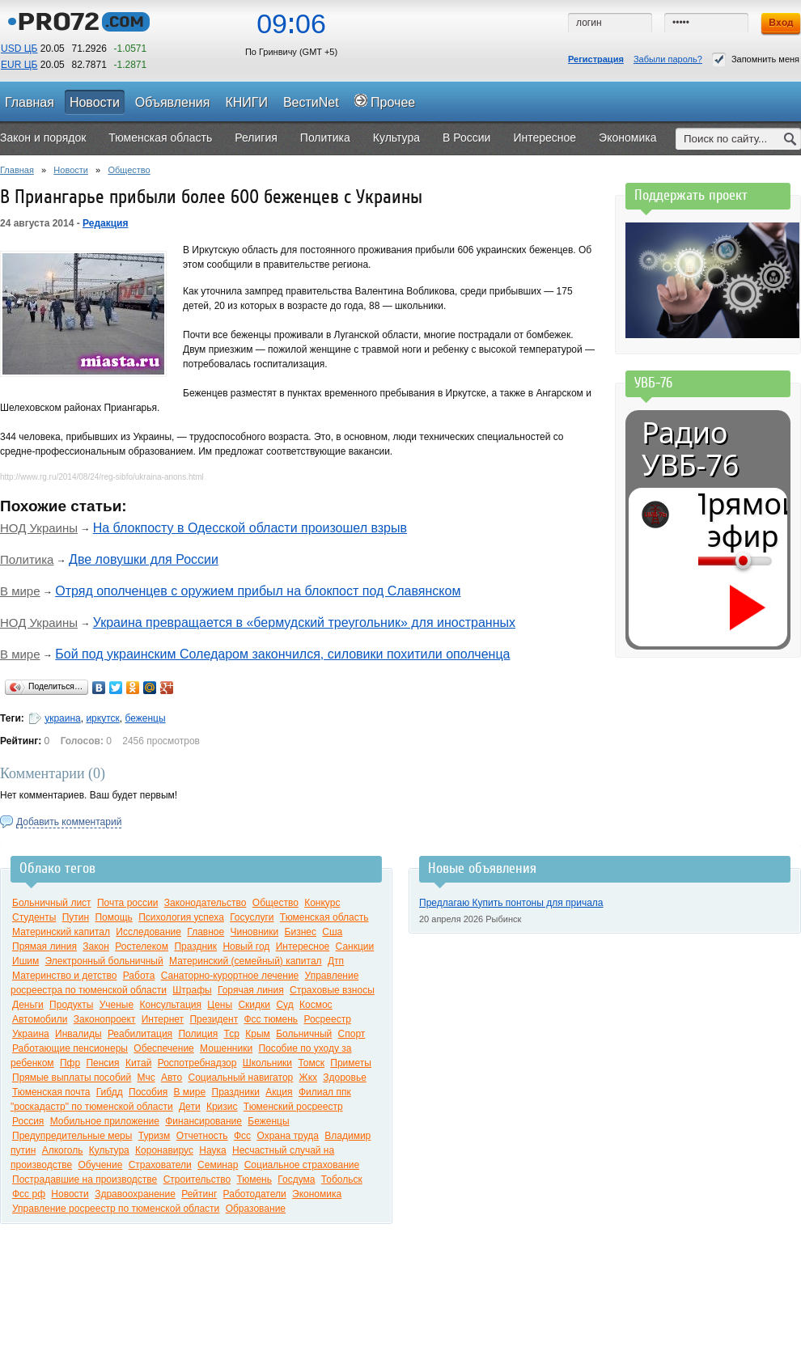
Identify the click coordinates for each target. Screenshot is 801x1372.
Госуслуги (251, 917)
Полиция (198, 1034)
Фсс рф (28, 1194)
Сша (332, 932)
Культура (109, 1150)
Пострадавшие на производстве (84, 1179)
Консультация (170, 1004)
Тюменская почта (51, 1092)
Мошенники (226, 1048)
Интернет (163, 1019)
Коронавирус (164, 1150)
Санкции (355, 946)
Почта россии (127, 902)
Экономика (316, 1194)
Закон (96, 946)
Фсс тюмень (271, 1019)
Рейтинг (199, 1194)
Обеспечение (163, 1048)
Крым (257, 1034)
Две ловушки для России (143, 559)
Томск (311, 1063)
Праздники (236, 1092)
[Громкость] (707, 561)
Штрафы (191, 990)
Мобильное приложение (104, 1121)
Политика (26, 559)
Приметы (350, 1063)
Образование (256, 1208)
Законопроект (105, 1019)
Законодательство (205, 902)
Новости (70, 170)
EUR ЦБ (19, 64)
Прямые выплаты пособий (71, 1077)
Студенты (34, 917)
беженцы (145, 718)
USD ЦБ (19, 48)
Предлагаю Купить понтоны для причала (511, 902)
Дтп (336, 961)
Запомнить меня (755, 59)
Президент (213, 1019)
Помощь (113, 917)
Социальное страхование (301, 1165)
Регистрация (596, 59)
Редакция (105, 223)
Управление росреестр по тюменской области (115, 1208)
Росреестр (326, 1019)
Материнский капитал (61, 932)
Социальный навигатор (240, 1077)
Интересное (303, 946)
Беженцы (268, 1121)
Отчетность (202, 1135)
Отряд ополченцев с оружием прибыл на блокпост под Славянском (257, 591)
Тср (231, 1034)
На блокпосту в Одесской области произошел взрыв (250, 528)
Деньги (28, 1004)
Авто (171, 1077)
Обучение (100, 1165)
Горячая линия (251, 990)
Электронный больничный (104, 961)
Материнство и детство (64, 975)
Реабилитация (140, 1034)
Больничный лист (51, 902)
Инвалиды (78, 1034)
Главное (205, 932)
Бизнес (300, 932)
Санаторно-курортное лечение (230, 975)
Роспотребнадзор (197, 1063)
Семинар (217, 1165)
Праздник (195, 946)
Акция (278, 1092)
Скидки (254, 1004)
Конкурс (322, 902)
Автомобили (39, 1019)
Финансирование (203, 1121)
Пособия (148, 1092)
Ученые (117, 1004)
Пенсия (102, 1063)
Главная (17, 170)
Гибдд (109, 1092)
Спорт (352, 1034)
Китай (138, 1063)
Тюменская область (324, 917)
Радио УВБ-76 (690, 449)
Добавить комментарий (68, 822)
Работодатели (254, 1194)
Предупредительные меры (72, 1135)
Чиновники (255, 932)
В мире (20, 591)
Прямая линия (44, 946)
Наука (212, 1150)
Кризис (222, 1106)
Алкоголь (62, 1150)
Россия (28, 1121)
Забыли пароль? (668, 59)
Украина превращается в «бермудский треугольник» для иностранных (304, 622)
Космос (316, 1004)
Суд (284, 1004)
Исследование (148, 932)
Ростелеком (141, 946)
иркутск (102, 718)
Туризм (154, 1135)
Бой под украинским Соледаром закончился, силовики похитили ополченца (282, 654)
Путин (75, 917)
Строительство (197, 1179)
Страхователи (160, 1165)
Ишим (25, 961)
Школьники (267, 1063)
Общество (129, 170)
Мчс (146, 1077)
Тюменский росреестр (293, 1106)
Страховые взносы (332, 990)
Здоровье (345, 1077)
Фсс (242, 1135)
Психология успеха (181, 917)
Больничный (304, 1034)
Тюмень (253, 1179)
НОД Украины (39, 528)
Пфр (70, 1063)
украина (62, 718)
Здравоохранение (135, 1194)
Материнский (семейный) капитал (245, 961)
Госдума (296, 1179)
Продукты (71, 1004)
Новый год (245, 946)
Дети (190, 1106)
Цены (219, 1004)
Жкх (308, 1077)
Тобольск (341, 1179)
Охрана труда (287, 1135)
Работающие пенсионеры (70, 1048)
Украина (30, 1034)
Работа (139, 975)
